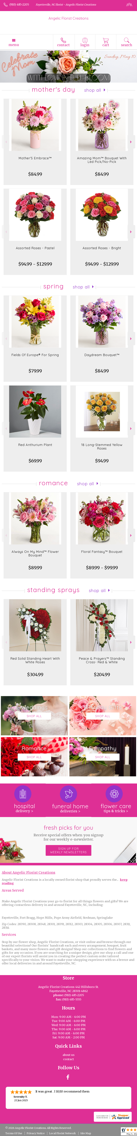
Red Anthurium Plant (35, 445)
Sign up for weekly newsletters (68, 850)
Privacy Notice (36, 1133)
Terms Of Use (13, 1133)
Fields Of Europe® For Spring (35, 355)
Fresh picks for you (69, 832)
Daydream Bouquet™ (102, 355)
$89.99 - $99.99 (102, 567)
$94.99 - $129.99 (35, 264)
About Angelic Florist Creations (28, 873)
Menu (14, 45)
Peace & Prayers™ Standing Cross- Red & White (102, 660)
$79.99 (35, 371)
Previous (5, 142)
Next (131, 142)
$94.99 (102, 461)
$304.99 (35, 674)
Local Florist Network (62, 1133)
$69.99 (35, 461)
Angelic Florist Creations (68, 18)
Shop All (92, 90)
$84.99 (35, 174)
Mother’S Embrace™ (35, 158)
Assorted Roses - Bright (102, 248)
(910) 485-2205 (19, 4)
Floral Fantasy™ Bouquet (102, 552)
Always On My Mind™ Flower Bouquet (35, 553)
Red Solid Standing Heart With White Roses (35, 660)
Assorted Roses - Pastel (35, 248)
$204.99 (102, 674)
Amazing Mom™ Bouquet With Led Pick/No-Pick (102, 160)
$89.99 (35, 567)
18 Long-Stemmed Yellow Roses (102, 446)
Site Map (85, 1133)
